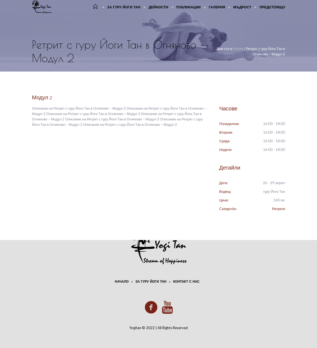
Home (238, 48)
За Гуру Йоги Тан (150, 281)
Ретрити (278, 209)
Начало (121, 281)
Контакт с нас (186, 281)
